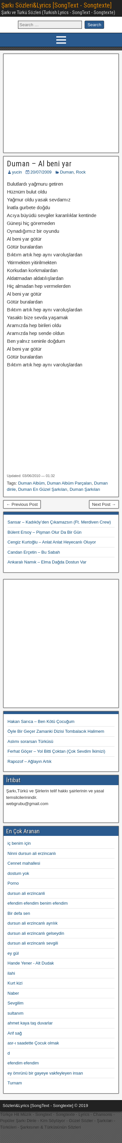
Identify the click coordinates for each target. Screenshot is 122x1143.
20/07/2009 (40, 172)
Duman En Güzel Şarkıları (42, 489)
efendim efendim (23, 1062)
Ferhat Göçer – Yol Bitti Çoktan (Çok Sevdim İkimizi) (56, 751)
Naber (13, 993)
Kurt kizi (14, 983)
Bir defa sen (18, 913)
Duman (67, 172)
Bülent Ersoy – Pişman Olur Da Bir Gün (44, 532)
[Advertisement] (61, 102)
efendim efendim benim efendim (37, 903)
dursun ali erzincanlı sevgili (32, 943)
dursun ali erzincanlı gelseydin (35, 933)
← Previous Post (22, 504)
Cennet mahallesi (23, 863)
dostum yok (18, 873)
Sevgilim (15, 1003)
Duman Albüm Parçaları (69, 483)
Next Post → (104, 504)
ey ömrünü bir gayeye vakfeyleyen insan (45, 1073)
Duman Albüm (31, 483)
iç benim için (19, 843)
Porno (13, 883)
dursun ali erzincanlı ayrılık (32, 923)
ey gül (13, 953)
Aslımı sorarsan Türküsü (30, 741)
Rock (81, 172)
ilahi (11, 973)
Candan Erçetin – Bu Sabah (33, 552)
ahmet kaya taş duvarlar (30, 1023)
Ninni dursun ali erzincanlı (31, 853)
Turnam (14, 1082)
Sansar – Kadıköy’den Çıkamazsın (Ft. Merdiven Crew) (59, 522)
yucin (17, 172)
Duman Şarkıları (85, 489)
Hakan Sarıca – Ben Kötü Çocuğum (41, 721)
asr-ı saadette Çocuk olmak (33, 1043)
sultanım (15, 1013)
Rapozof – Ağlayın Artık (29, 761)
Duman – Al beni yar (39, 163)
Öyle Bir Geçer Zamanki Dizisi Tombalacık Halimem (55, 731)
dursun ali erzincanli (26, 893)
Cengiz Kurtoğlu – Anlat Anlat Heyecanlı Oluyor (51, 542)
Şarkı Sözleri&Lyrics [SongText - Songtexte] (56, 5)
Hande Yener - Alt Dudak (30, 963)
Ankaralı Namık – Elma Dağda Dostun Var (47, 562)
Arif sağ (14, 1033)
